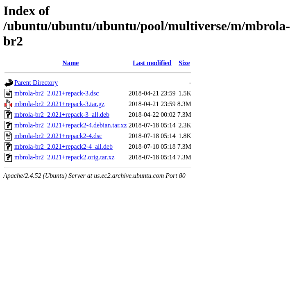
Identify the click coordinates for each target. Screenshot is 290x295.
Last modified (152, 62)
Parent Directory (36, 82)
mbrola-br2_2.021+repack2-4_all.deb (63, 146)
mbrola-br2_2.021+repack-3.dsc (56, 93)
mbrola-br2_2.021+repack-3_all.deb (61, 114)
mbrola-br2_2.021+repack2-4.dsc (58, 135)
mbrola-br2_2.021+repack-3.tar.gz (59, 103)
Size (184, 62)
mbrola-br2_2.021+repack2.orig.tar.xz (64, 157)
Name (70, 62)
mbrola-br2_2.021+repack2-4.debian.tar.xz (70, 125)
